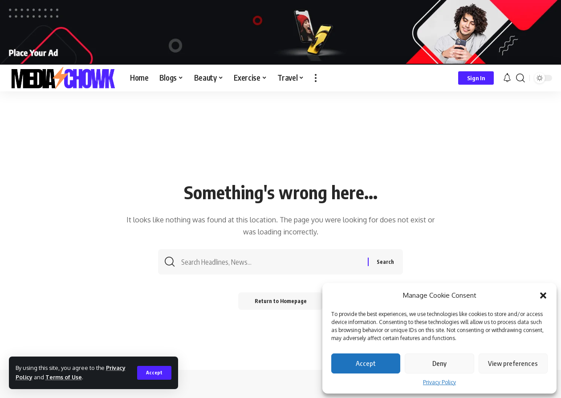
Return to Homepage (281, 302)
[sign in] (476, 78)
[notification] (507, 78)
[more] (315, 78)
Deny (439, 363)
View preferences (513, 363)
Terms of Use (64, 377)
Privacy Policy (439, 382)
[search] (520, 78)
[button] (543, 295)
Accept (366, 363)
